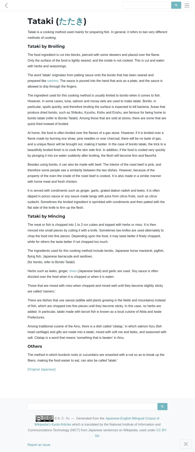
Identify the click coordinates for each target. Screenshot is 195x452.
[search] (146, 5)
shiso (73, 271)
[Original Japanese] (42, 369)
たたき (71, 21)
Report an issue (39, 445)
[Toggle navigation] (187, 5)
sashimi (52, 81)
